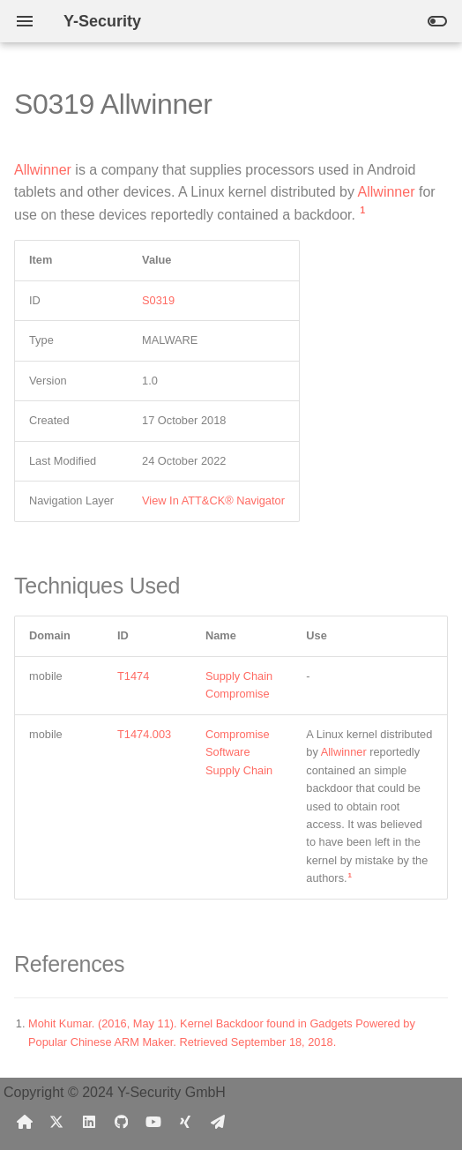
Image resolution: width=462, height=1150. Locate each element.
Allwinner (42, 169)
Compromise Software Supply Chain (238, 752)
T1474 (133, 676)
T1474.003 (144, 734)
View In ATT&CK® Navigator (213, 500)
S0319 (158, 300)
